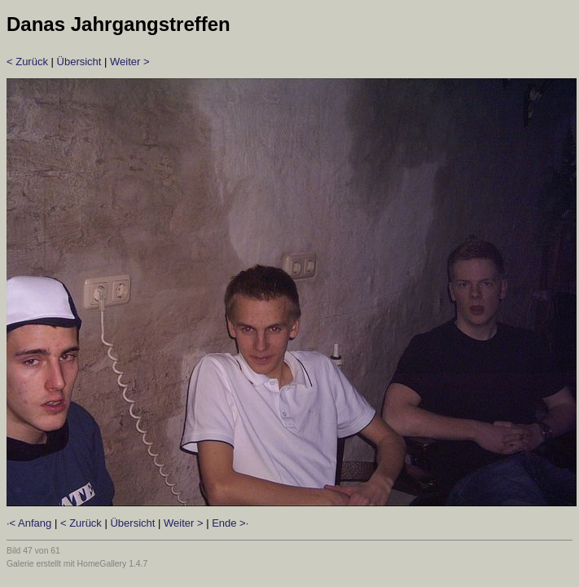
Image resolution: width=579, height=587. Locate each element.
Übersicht (79, 61)
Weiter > (130, 61)
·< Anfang (29, 523)
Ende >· (230, 523)
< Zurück (27, 61)
